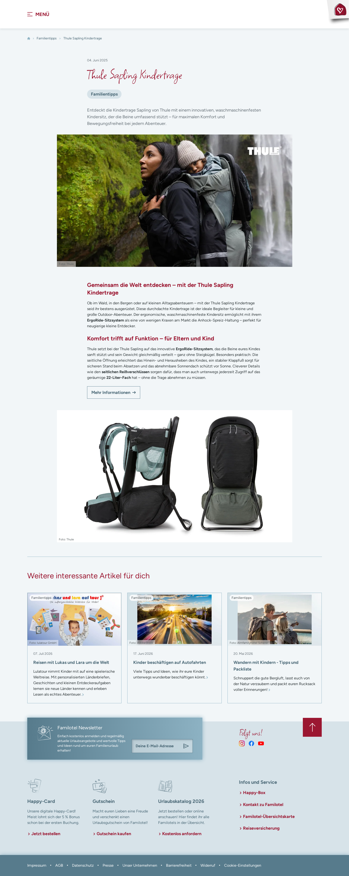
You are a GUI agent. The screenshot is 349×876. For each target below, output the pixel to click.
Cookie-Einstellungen (242, 865)
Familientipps (47, 39)
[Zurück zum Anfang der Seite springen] (312, 727)
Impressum (36, 865)
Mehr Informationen (110, 392)
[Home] (28, 38)
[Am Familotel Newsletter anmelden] (186, 746)
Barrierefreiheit (179, 865)
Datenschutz (83, 865)
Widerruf (207, 865)
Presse (108, 865)
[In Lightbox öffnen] (174, 476)
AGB (59, 865)
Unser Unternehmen (139, 865)
